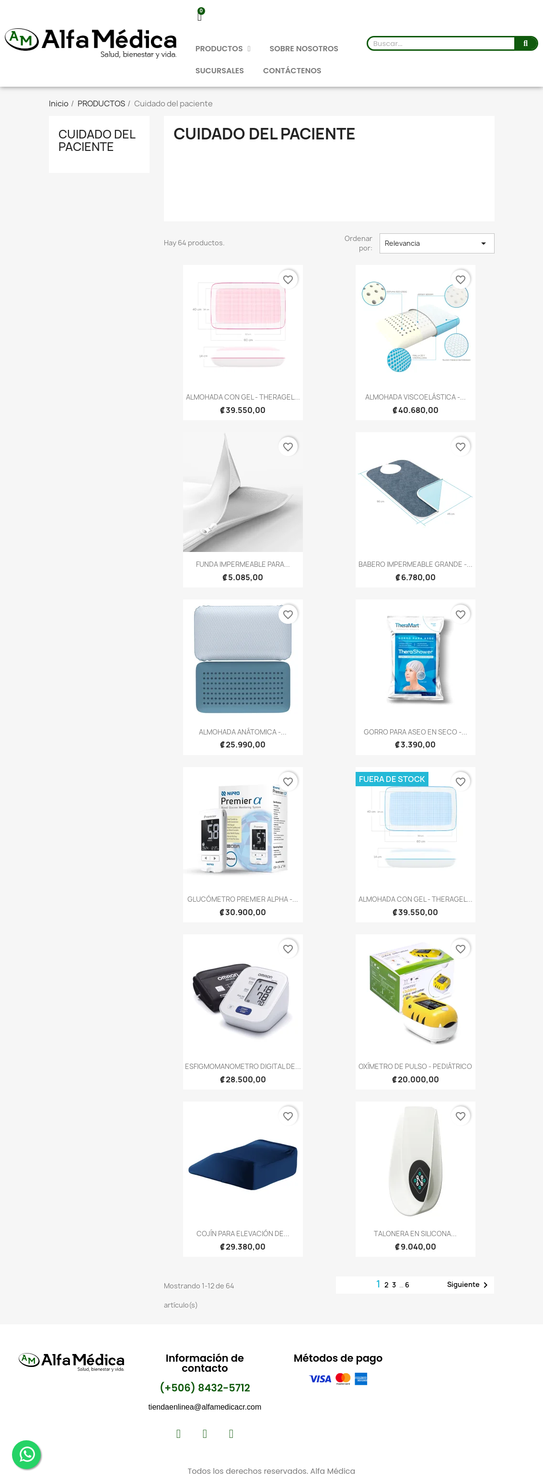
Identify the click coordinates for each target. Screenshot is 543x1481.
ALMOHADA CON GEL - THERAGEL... (243, 397)
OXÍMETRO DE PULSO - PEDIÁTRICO (415, 1066)
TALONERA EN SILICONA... (415, 1233)
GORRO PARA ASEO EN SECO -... (415, 731)
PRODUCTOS (223, 48)
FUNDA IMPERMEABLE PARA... (243, 564)
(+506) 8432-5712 (205, 1388)
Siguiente (469, 1285)
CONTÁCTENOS (292, 70)
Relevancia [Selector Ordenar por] (437, 243)
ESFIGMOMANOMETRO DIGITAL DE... (243, 1066)
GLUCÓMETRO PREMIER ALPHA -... (242, 899)
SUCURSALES (220, 70)
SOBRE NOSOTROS (304, 48)
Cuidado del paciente (96, 140)
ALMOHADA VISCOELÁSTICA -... (415, 397)
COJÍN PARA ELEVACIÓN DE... (242, 1233)
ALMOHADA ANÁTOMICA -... (243, 731)
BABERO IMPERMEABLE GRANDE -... (415, 564)
